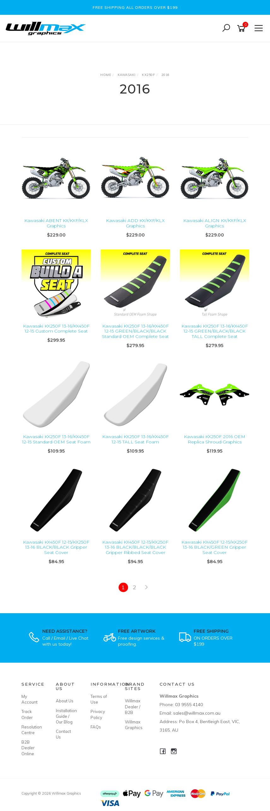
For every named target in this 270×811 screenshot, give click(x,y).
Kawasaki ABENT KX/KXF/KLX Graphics (56, 223)
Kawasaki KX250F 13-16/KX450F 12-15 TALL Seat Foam (135, 439)
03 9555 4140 (189, 704)
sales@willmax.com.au (196, 713)
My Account (29, 699)
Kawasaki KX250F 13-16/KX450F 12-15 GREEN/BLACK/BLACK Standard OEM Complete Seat (135, 331)
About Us (64, 700)
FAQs (96, 726)
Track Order (27, 714)
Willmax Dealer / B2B (132, 706)
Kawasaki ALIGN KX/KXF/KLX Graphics (214, 223)
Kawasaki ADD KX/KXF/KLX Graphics (135, 223)
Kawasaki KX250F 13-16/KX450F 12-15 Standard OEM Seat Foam (56, 439)
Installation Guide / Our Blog (66, 716)
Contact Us (63, 734)
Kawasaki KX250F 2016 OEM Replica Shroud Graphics (214, 439)
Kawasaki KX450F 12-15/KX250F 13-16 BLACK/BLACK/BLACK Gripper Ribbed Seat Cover (135, 547)
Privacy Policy (98, 714)
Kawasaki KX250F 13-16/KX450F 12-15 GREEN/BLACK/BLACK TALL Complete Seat (214, 331)
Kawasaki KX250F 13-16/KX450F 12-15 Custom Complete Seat (56, 328)
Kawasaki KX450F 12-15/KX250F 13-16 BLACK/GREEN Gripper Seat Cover (214, 547)
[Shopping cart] (242, 28)
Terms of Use (99, 699)
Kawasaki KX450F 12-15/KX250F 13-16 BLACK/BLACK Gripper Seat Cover (56, 547)
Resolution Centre (31, 729)
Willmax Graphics (134, 724)
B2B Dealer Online (28, 748)
